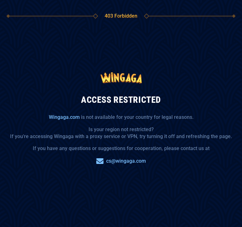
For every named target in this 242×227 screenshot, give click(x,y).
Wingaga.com (64, 117)
